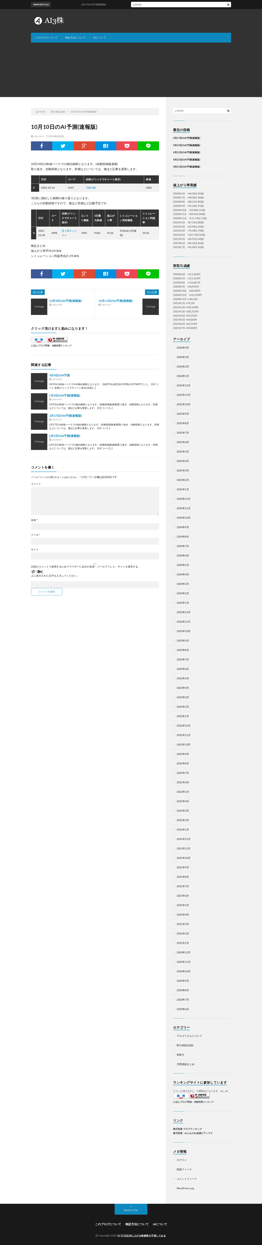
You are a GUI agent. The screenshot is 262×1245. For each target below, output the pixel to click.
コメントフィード (187, 1178)
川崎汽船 (91, 187)
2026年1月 (183, 375)
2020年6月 (183, 1009)
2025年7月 (183, 432)
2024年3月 (183, 583)
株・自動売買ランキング (59, 345)
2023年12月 (183, 612)
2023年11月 (183, 621)
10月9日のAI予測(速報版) (65, 300)
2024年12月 (183, 498)
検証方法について (75, 37)
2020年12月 (183, 952)
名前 (34, 520)
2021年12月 (183, 838)
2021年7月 (183, 886)
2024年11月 (183, 508)
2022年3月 (183, 810)
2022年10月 (183, 744)
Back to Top (131, 1210)
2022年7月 (183, 772)
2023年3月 (183, 697)
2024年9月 (183, 527)
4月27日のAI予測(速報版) (98, 4)
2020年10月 (183, 971)
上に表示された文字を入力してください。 (55, 575)
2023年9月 (183, 640)
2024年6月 (183, 555)
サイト (35, 549)
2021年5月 (183, 905)
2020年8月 (183, 990)
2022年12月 (183, 725)
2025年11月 (183, 394)
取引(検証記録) (56, 136)
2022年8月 (183, 763)
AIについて (99, 37)
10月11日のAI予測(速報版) (115, 300)
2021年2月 (183, 933)
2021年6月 (183, 895)
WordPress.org (185, 1188)
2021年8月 (183, 876)
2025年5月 (183, 451)
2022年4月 (183, 801)
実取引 (180, 1054)
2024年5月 (183, 564)
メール (35, 535)
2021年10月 (183, 857)
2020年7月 (183, 999)
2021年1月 (183, 942)
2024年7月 (183, 546)
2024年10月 (183, 517)
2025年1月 (183, 489)
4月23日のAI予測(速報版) (186, 152)
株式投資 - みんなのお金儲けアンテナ (193, 1133)
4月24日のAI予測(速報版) (186, 145)
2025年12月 (183, 385)
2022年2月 (183, 820)
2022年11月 (183, 735)
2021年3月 (183, 924)
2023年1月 (183, 716)
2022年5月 (183, 791)
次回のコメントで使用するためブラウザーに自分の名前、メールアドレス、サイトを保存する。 (85, 566)
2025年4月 (183, 460)
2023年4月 (183, 687)
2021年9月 (183, 867)
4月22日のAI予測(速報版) (186, 159)
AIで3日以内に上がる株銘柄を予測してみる (142, 1235)
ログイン (182, 1159)
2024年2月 (183, 593)
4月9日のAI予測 (59, 375)
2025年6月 (183, 442)
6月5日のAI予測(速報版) (64, 435)
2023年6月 (183, 668)
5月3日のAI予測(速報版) (64, 395)
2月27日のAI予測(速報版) (65, 415)
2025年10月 (183, 404)
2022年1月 (183, 829)
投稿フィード (184, 1169)
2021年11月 (183, 848)
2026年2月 (183, 366)
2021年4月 (183, 914)
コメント (36, 483)
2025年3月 (183, 470)
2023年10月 (183, 631)
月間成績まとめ (185, 1064)
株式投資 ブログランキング (187, 1128)
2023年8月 (183, 649)
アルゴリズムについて (189, 1035)
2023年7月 (183, 659)
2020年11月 (183, 961)
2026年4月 (183, 347)
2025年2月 (183, 479)
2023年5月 (183, 678)
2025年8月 (183, 423)
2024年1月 (183, 602)
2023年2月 (183, 706)
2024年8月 (183, 536)
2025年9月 (183, 413)
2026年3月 (183, 357)
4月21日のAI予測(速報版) (186, 166)
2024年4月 (183, 574)
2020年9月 (183, 980)
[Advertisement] (131, 69)
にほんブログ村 (39, 345)
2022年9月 (183, 753)
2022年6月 (183, 782)
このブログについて (46, 37)
